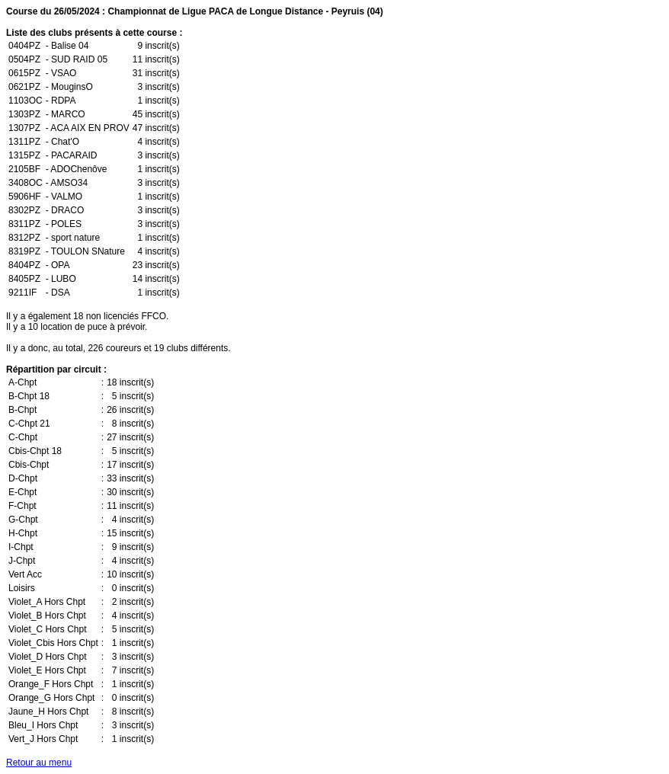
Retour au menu (39, 762)
